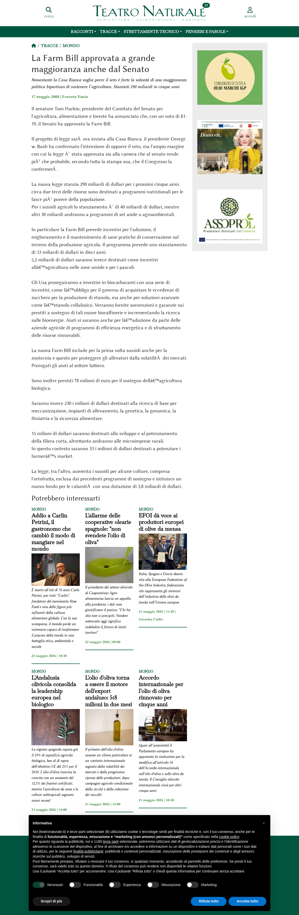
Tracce (108, 31)
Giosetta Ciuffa (151, 619)
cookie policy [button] (229, 837)
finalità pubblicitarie (88, 851)
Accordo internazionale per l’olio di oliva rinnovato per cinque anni (161, 691)
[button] (264, 823)
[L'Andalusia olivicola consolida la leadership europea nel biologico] (55, 728)
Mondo (71, 45)
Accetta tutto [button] (247, 901)
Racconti (82, 31)
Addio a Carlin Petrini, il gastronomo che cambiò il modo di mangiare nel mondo (53, 532)
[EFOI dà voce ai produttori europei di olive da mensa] (163, 552)
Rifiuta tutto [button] (209, 901)
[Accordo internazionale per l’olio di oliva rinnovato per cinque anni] (163, 726)
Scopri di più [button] (51, 901)
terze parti (111, 841)
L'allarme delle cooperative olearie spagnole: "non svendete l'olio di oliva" (108, 528)
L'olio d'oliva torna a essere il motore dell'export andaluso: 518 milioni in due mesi (108, 691)
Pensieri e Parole (205, 31)
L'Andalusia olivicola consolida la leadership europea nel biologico (53, 691)
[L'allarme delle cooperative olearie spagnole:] (109, 566)
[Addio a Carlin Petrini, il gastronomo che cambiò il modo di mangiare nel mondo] (55, 570)
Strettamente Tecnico (151, 31)
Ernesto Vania (75, 96)
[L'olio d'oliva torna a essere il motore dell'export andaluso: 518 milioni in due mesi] (109, 728)
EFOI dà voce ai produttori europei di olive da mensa (161, 522)
